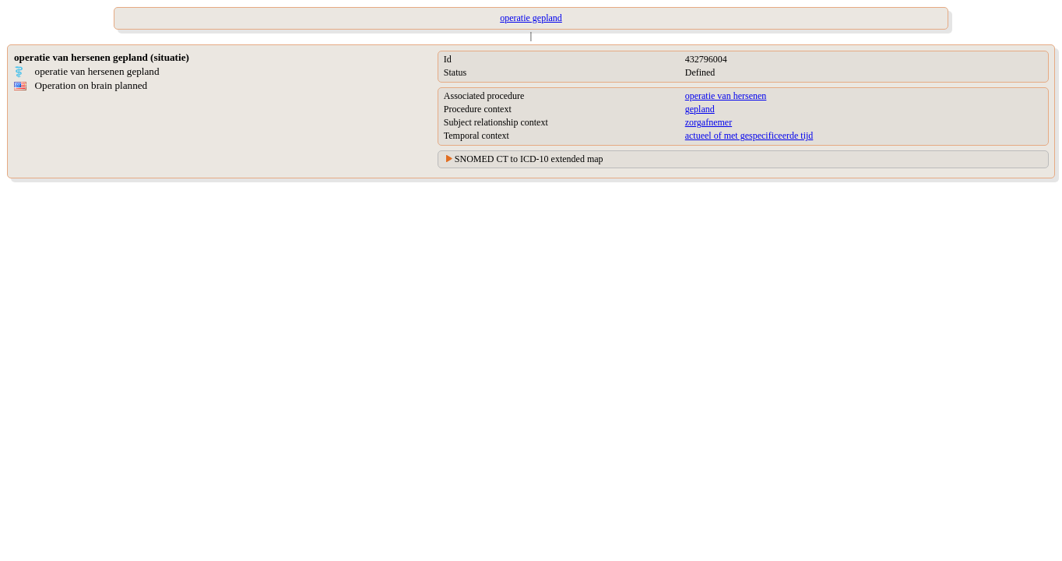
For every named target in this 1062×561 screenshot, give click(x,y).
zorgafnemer (708, 122)
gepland (700, 109)
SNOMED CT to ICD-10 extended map (529, 158)
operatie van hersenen (726, 95)
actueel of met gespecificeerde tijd (749, 135)
